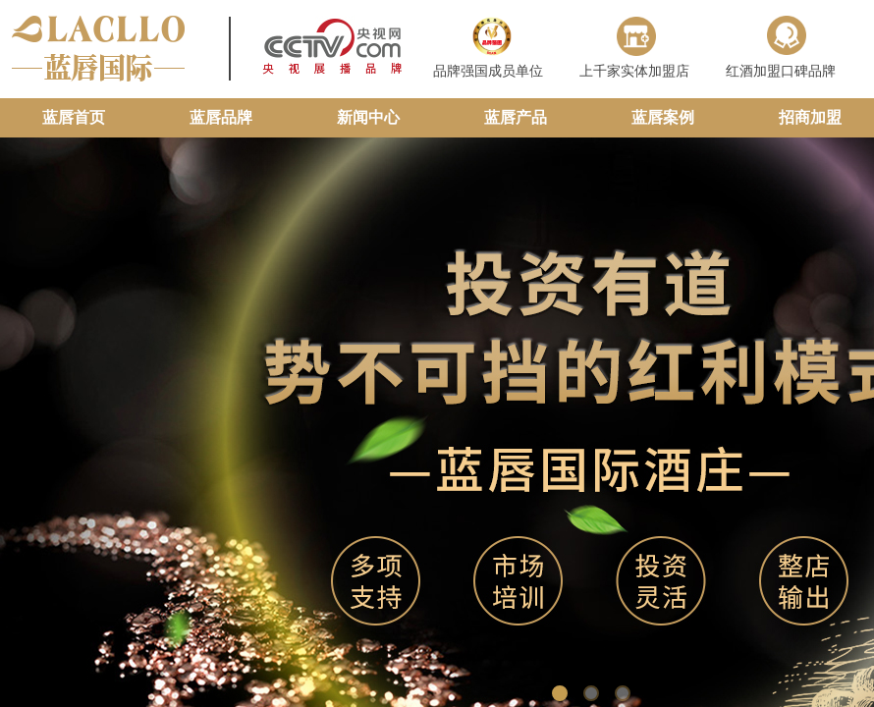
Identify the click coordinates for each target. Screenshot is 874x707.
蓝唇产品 (515, 117)
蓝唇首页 (73, 117)
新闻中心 (368, 117)
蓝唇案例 (662, 117)
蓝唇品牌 (221, 117)
